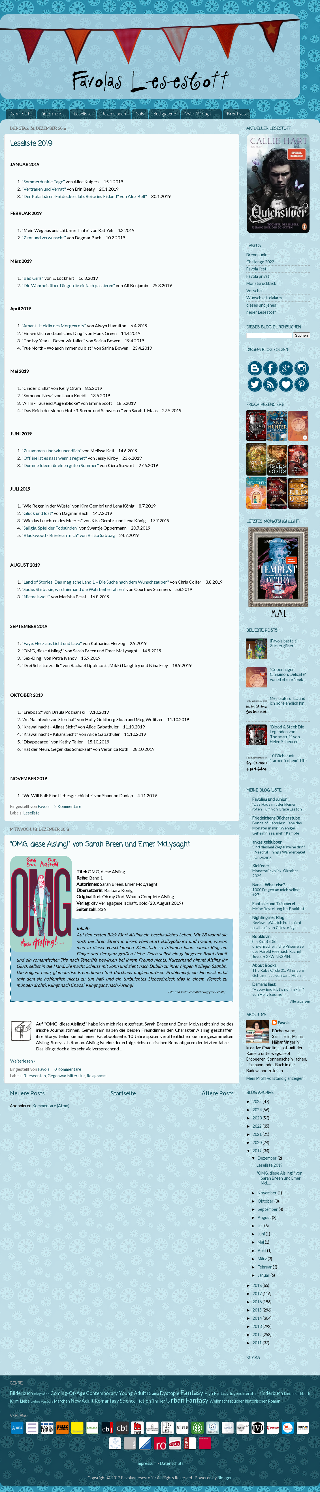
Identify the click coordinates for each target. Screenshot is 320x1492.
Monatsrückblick (261, 283)
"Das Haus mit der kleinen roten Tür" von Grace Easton (277, 807)
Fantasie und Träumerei (273, 903)
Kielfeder (260, 865)
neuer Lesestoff (261, 312)
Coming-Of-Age (67, 1393)
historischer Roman (262, 1401)
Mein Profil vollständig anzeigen (275, 1078)
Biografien (42, 1394)
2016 (258, 1301)
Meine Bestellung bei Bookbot (278, 908)
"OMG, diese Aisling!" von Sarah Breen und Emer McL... (279, 1178)
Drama (153, 1393)
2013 (258, 1326)
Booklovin (261, 936)
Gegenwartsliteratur (66, 1075)
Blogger (224, 1477)
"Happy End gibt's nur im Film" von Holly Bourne (278, 992)
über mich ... (53, 114)
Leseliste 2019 (31, 144)
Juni (262, 1233)
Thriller (158, 1401)
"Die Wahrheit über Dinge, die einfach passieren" (68, 285)
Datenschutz (172, 1463)
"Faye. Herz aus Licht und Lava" (52, 643)
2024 (258, 1109)
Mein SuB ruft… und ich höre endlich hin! (288, 701)
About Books (264, 965)
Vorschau (255, 290)
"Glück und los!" (37, 513)
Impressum (146, 1463)
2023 (258, 1117)
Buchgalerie (164, 114)
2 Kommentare (68, 806)
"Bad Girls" (33, 278)
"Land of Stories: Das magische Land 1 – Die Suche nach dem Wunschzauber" (95, 581)
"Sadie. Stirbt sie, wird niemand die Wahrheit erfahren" (73, 589)
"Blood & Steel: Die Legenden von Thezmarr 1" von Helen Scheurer (287, 734)
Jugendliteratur (243, 1393)
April (262, 1250)
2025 (258, 1101)
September (268, 1209)
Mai (261, 1242)
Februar (265, 1267)
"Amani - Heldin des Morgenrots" (54, 325)
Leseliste (82, 114)
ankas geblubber (267, 842)
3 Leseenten (35, 1075)
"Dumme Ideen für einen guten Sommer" (60, 465)
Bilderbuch (21, 1393)
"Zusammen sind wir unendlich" (52, 450)
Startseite (21, 114)
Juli (261, 1225)
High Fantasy (216, 1393)
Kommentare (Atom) (50, 1105)
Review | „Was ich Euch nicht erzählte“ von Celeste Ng (277, 925)
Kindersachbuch (297, 1393)
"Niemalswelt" (36, 596)
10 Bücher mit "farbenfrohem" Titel (289, 758)
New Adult (82, 1401)
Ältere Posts (218, 1093)
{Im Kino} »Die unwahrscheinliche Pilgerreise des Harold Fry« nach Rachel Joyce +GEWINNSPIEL (278, 949)
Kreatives (236, 114)
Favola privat (257, 276)
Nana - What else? (268, 884)
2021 (258, 1134)
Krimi (14, 1401)
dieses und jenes (261, 305)
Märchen (62, 1401)
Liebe (25, 1401)
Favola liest (256, 268)
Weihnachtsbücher (227, 1401)
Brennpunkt (257, 254)
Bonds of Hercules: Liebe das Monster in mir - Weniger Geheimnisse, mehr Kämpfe (277, 827)
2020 (258, 1142)
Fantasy (191, 1392)
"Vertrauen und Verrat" (44, 189)
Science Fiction (135, 1401)
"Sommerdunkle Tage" (43, 181)
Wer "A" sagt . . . (201, 114)
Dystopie (169, 1393)
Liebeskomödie (42, 1401)
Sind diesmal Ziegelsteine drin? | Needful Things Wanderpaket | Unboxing (279, 851)
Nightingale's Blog (268, 917)
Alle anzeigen (300, 1001)
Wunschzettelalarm (264, 297)
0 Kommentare (68, 1069)
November (268, 1192)
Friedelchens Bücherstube (276, 818)
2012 (258, 1334)
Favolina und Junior (269, 799)
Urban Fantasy (187, 1400)
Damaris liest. (264, 984)
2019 (258, 1150)
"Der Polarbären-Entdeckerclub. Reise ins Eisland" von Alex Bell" (84, 196)
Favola (283, 1022)
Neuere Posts (27, 1093)
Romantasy (107, 1401)
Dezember (268, 1158)
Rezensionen (113, 114)
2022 (258, 1126)
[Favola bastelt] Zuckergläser (283, 643)
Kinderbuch (270, 1393)
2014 (258, 1318)
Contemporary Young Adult (116, 1393)
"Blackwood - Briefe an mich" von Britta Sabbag (68, 535)
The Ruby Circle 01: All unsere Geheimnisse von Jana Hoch (278, 973)
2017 (258, 1293)
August (265, 1217)
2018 (258, 1285)
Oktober (266, 1201)
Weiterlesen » (22, 1061)
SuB (140, 114)
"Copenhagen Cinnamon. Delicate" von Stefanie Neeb (288, 674)
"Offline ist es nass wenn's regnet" (55, 458)
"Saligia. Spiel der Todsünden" (50, 527)
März (263, 1258)
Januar (264, 1275)
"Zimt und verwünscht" (44, 237)
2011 (258, 1342)
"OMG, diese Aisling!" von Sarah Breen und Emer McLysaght (100, 844)
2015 (258, 1310)
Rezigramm (96, 1075)
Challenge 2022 (260, 261)
